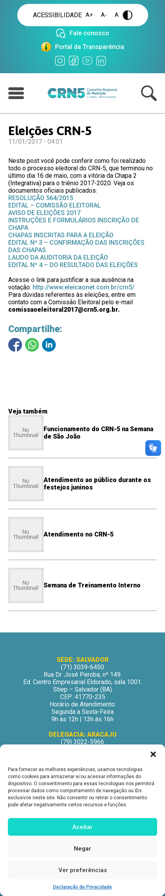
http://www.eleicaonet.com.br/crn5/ (83, 287)
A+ (89, 15)
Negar (82, 848)
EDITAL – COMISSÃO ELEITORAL (54, 205)
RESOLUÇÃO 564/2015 (40, 198)
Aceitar (82, 827)
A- (104, 15)
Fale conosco (89, 33)
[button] (153, 754)
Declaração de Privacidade (82, 887)
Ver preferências (83, 870)
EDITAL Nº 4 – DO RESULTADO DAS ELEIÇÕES (73, 265)
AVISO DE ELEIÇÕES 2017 (44, 213)
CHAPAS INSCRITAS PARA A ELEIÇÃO (61, 235)
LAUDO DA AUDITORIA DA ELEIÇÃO (58, 257)
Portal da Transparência (89, 47)
